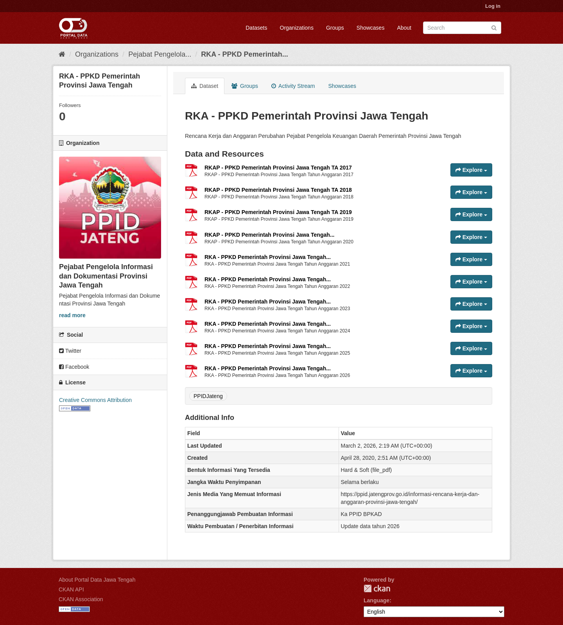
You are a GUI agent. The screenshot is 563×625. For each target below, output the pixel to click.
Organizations (297, 28)
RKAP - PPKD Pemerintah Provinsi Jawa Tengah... (269, 235)
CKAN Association (81, 599)
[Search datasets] (462, 27)
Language (376, 600)
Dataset (204, 86)
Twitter (70, 351)
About (404, 28)
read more (72, 315)
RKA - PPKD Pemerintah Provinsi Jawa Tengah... (267, 257)
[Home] (62, 54)
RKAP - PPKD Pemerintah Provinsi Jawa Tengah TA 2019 (278, 212)
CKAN (377, 588)
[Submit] (494, 27)
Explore (471, 170)
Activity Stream (293, 86)
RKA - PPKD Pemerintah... (244, 54)
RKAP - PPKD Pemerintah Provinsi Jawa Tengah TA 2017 (278, 167)
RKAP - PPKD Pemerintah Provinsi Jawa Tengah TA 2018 (278, 190)
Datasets (256, 28)
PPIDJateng (208, 396)
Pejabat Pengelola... (159, 54)
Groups (335, 28)
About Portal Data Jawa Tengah (97, 580)
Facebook (74, 367)
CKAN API (71, 589)
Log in (492, 6)
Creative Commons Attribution (95, 400)
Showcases (371, 28)
